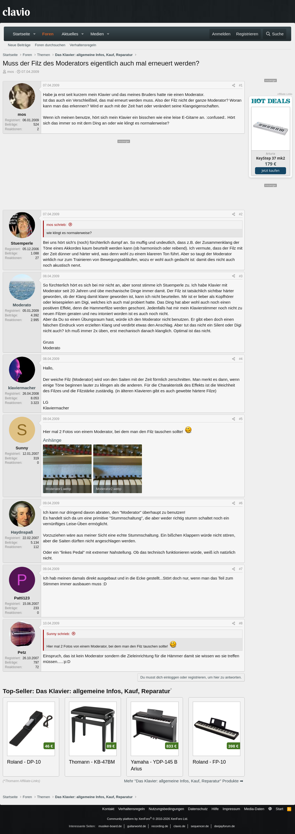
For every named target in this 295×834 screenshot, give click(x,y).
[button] (34, 34)
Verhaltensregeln (83, 45)
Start (279, 809)
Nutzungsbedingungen (166, 809)
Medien (97, 34)
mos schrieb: (56, 225)
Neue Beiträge (19, 45)
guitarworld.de (136, 826)
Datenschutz (198, 809)
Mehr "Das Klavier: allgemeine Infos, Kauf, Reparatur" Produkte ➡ (183, 781)
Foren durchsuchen (50, 45)
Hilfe (215, 809)
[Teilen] (233, 85)
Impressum (231, 809)
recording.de (159, 826)
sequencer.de (200, 826)
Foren (48, 34)
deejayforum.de (224, 826)
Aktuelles (70, 34)
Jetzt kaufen (271, 170)
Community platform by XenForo (147, 818)
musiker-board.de (110, 826)
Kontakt (108, 809)
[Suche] (274, 34)
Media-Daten (254, 809)
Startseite (21, 34)
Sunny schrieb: (58, 634)
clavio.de (179, 826)
